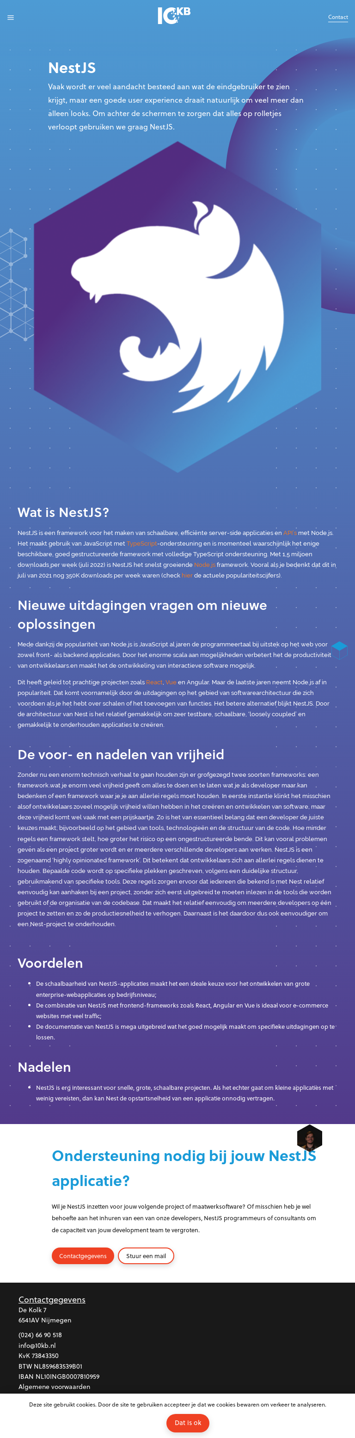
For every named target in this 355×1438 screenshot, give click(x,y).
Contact (338, 16)
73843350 (45, 1355)
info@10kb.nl (37, 1345)
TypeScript (142, 543)
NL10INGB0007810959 (67, 1376)
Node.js (204, 564)
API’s (290, 532)
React (154, 682)
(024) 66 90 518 (40, 1335)
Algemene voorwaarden (54, 1386)
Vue (171, 682)
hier (187, 575)
